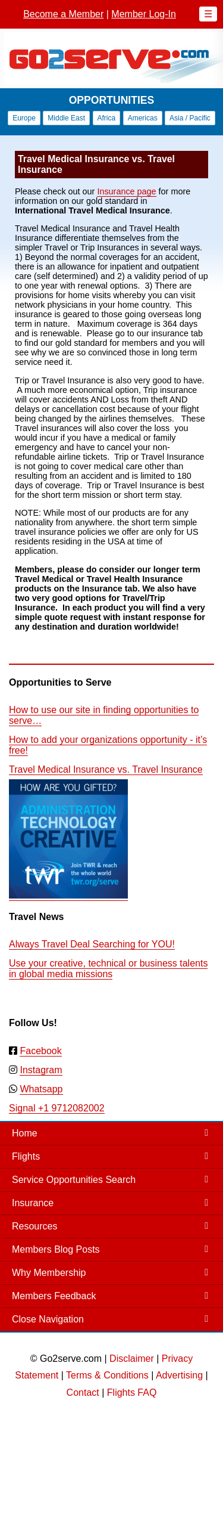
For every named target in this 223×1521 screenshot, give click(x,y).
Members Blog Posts (56, 1249)
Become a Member (63, 14)
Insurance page (126, 191)
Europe (24, 118)
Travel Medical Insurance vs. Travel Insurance (106, 769)
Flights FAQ (132, 1392)
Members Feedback (54, 1296)
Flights (26, 1156)
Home (24, 1133)
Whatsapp (41, 1089)
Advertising (179, 1375)
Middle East (66, 118)
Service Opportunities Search (74, 1180)
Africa (107, 118)
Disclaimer (131, 1358)
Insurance (33, 1203)
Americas (143, 118)
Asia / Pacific (190, 118)
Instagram (41, 1070)
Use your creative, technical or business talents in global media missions (108, 968)
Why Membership (49, 1273)
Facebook (40, 1051)
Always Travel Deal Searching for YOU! (92, 944)
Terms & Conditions (107, 1375)
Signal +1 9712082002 (57, 1108)
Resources (34, 1226)
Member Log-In (143, 14)
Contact (83, 1392)
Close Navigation (48, 1319)
